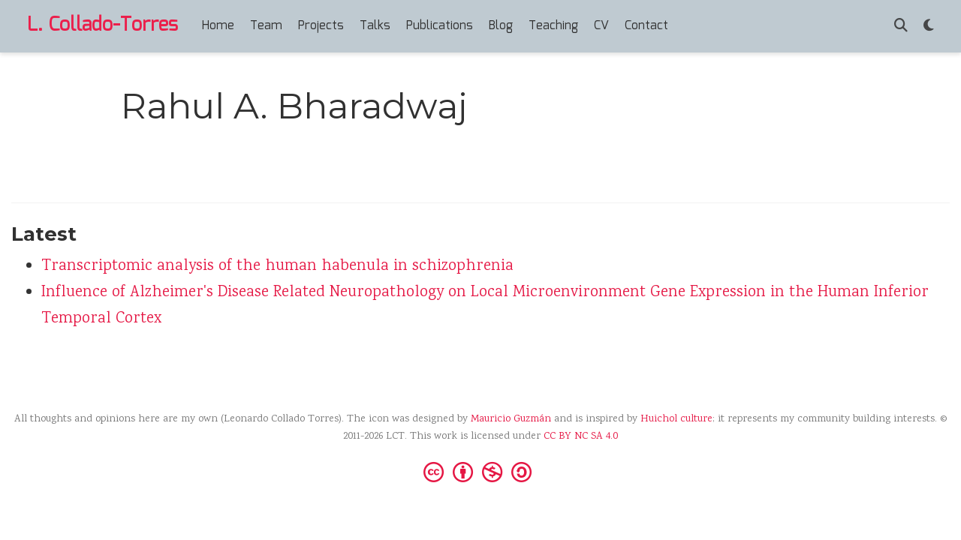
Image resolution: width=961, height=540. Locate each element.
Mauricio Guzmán (511, 419)
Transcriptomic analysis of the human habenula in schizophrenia (277, 266)
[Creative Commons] (480, 471)
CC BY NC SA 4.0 (581, 436)
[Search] (901, 26)
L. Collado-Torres (102, 25)
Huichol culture (676, 419)
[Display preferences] (928, 26)
